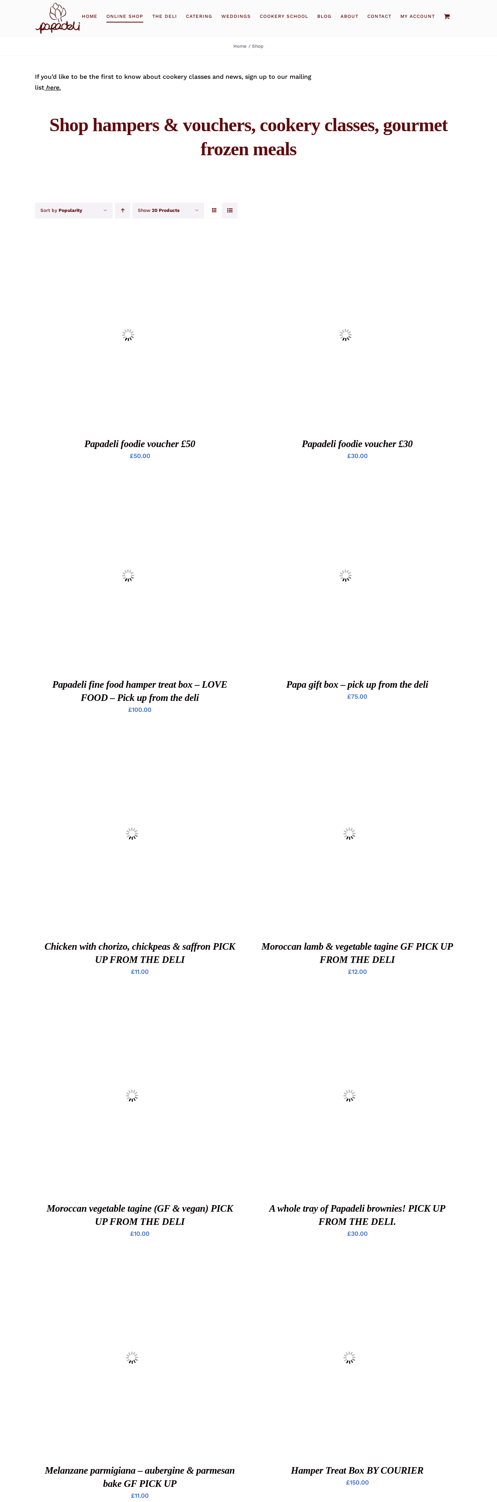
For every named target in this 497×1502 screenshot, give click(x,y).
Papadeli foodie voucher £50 (139, 444)
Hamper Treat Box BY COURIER (357, 1470)
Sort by (61, 210)
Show (158, 210)
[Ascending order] (122, 211)
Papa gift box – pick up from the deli (357, 684)
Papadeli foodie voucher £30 (357, 444)
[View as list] (229, 210)
